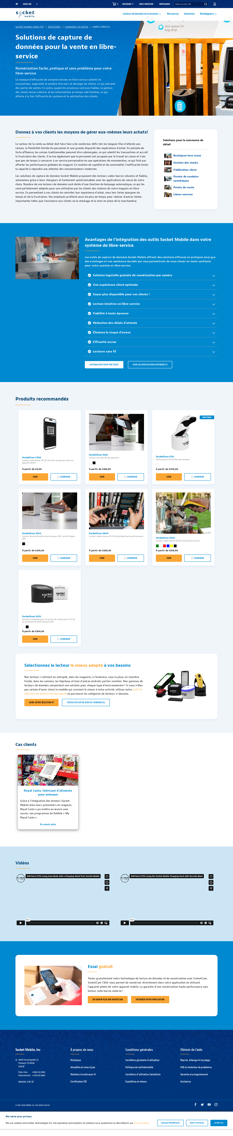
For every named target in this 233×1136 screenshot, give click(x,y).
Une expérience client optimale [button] (113, 292)
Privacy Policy (141, 1130)
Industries (189, 17)
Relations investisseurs (83, 1081)
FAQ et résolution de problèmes (196, 1074)
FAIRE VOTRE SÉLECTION (41, 709)
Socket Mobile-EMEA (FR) (29, 33)
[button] (214, 4)
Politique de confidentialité (139, 1074)
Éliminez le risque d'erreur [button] (109, 339)
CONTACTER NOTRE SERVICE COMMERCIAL (86, 709)
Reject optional (197, 1130)
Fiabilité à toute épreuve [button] (108, 320)
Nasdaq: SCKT (26, 1088)
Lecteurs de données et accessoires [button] (140, 17)
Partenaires (164, 4)
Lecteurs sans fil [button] (102, 358)
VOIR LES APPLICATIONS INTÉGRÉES (150, 371)
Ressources (173, 17)
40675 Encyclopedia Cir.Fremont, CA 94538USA (28, 1070)
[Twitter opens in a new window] (202, 1112)
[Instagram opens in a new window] (216, 1112)
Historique (75, 1067)
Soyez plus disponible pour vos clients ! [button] (119, 301)
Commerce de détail (76, 33)
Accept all (218, 1130)
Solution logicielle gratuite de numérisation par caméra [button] (130, 282)
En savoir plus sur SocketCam (108, 1006)
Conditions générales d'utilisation (142, 1067)
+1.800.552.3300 (38, 1079)
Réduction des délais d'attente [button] (112, 330)
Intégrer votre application (150, 1006)
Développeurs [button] (207, 17)
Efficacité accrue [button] (102, 349)
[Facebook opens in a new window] (195, 1112)
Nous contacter (146, 4)
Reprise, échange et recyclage (195, 1067)
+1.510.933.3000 (38, 1082)
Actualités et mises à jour (82, 1074)
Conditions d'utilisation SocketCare (142, 1081)
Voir (35, 483)
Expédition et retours (136, 1088)
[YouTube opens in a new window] (209, 1112)
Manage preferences (170, 1130)
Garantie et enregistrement (194, 1081)
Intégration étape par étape (104, 371)
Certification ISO (78, 1088)
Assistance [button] (126, 4)
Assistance (185, 1088)
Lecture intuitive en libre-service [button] (114, 311)
